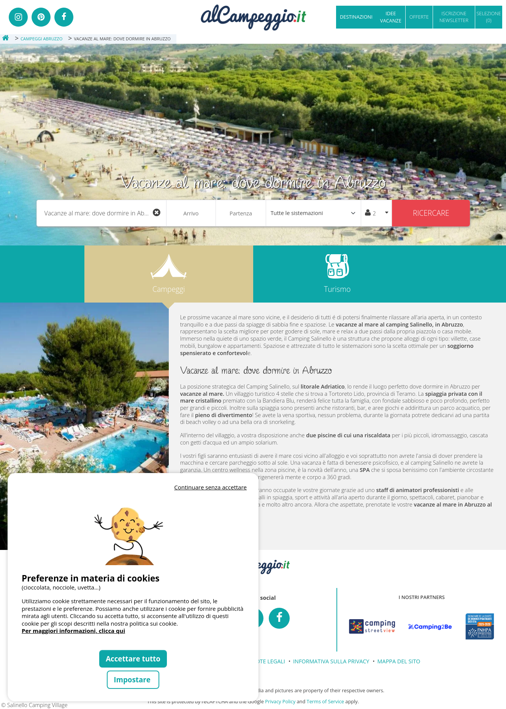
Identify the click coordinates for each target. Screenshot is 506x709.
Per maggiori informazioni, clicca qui (73, 630)
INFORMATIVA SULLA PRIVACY (331, 661)
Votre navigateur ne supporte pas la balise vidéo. (133, 528)
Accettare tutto (133, 658)
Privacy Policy (280, 701)
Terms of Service (325, 701)
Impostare (133, 679)
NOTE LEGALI (268, 661)
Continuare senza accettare (210, 487)
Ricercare (431, 213)
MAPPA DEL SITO (399, 661)
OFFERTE (419, 16)
